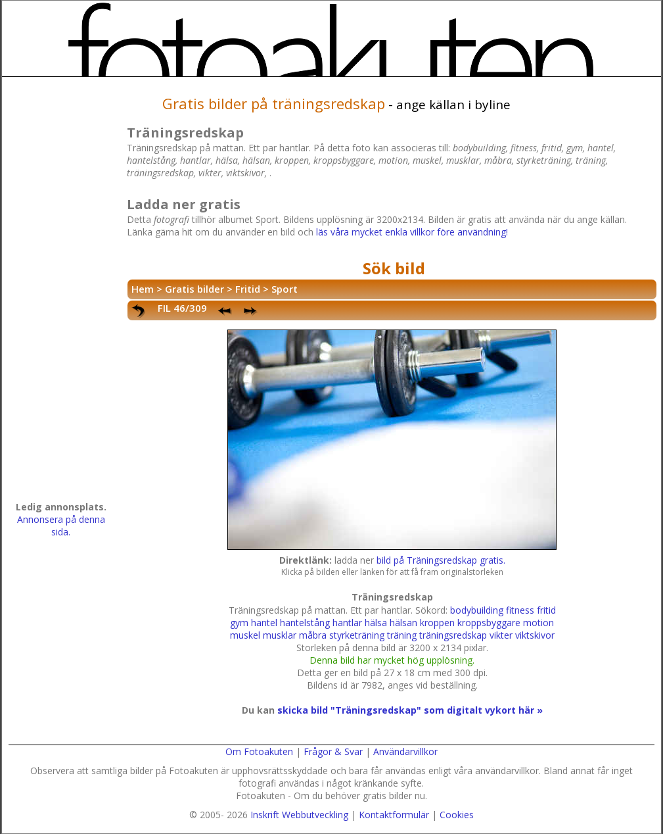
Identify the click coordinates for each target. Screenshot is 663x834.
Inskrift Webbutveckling (299, 814)
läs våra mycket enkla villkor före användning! (412, 232)
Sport (284, 288)
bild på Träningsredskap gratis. (441, 560)
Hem (142, 288)
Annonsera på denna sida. (61, 525)
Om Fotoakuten (259, 751)
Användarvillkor (405, 751)
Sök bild (394, 268)
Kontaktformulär (394, 814)
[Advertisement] (61, 293)
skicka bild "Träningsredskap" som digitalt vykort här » (410, 710)
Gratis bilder (194, 288)
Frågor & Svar (333, 751)
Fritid (247, 288)
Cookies (457, 814)
